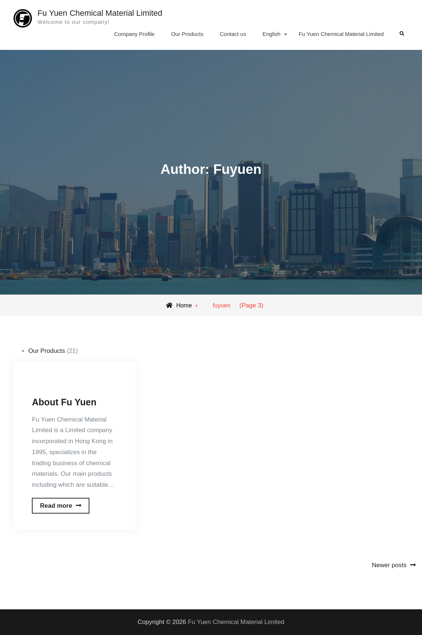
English (271, 34)
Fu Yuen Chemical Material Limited (99, 13)
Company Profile (134, 34)
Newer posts (389, 565)
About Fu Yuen (64, 402)
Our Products (187, 34)
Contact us (233, 34)
